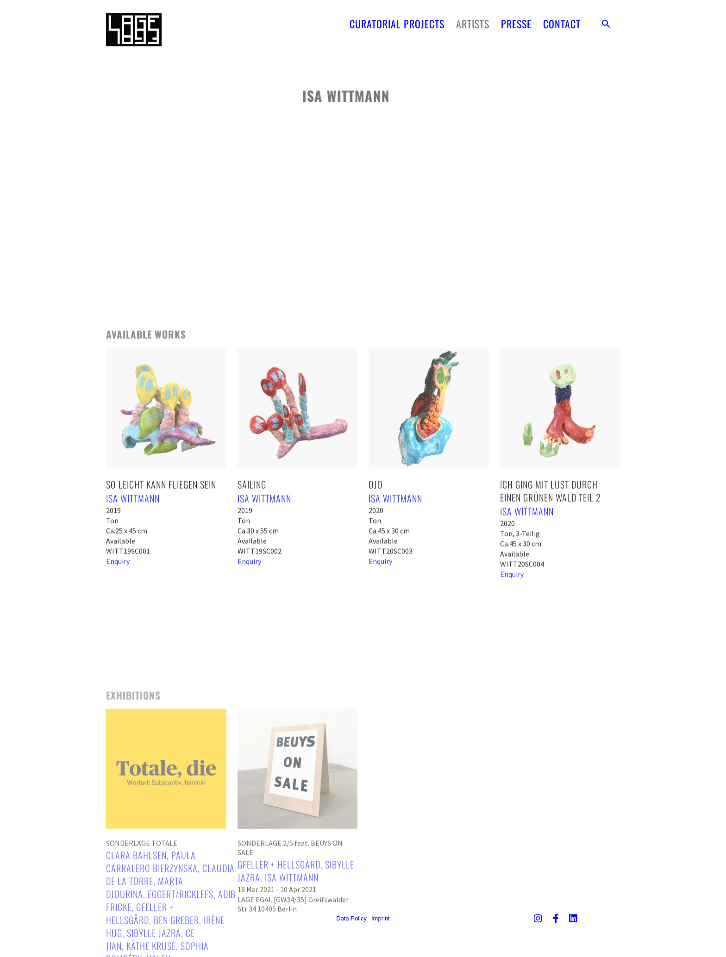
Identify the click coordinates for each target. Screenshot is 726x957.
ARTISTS (472, 16)
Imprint (380, 918)
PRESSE (516, 16)
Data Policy (351, 918)
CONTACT (562, 16)
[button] (606, 16)
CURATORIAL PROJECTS (397, 16)
